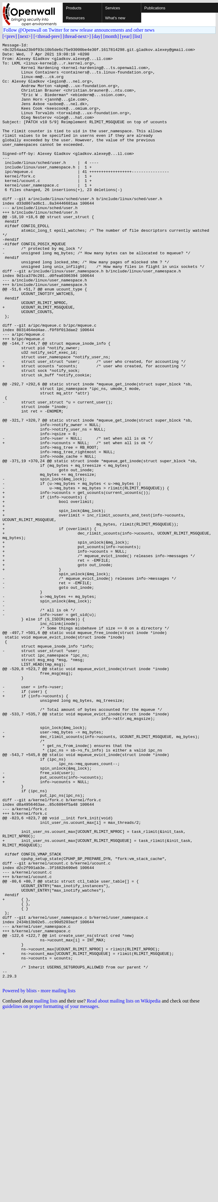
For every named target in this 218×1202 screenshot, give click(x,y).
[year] (126, 36)
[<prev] (9, 36)
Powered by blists (19, 1178)
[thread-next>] (77, 36)
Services (112, 8)
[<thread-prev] (47, 36)
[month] (111, 36)
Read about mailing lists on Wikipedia (123, 1188)
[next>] (25, 36)
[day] (97, 36)
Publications (154, 8)
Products (73, 8)
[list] (137, 36)
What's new (115, 18)
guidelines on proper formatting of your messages (50, 1194)
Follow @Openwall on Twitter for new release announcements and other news (78, 30)
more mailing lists (58, 1178)
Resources (75, 18)
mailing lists (46, 1188)
